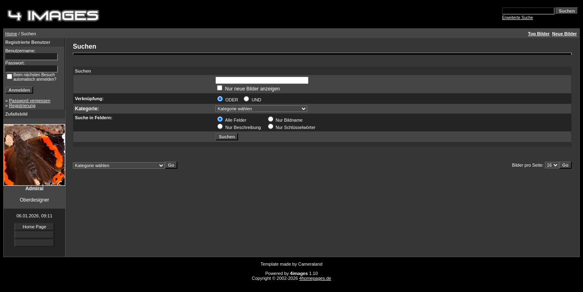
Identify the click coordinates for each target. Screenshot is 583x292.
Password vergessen (29, 100)
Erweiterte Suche (517, 17)
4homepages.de (315, 278)
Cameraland (310, 264)
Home (11, 33)
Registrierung (22, 105)
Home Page (34, 226)
